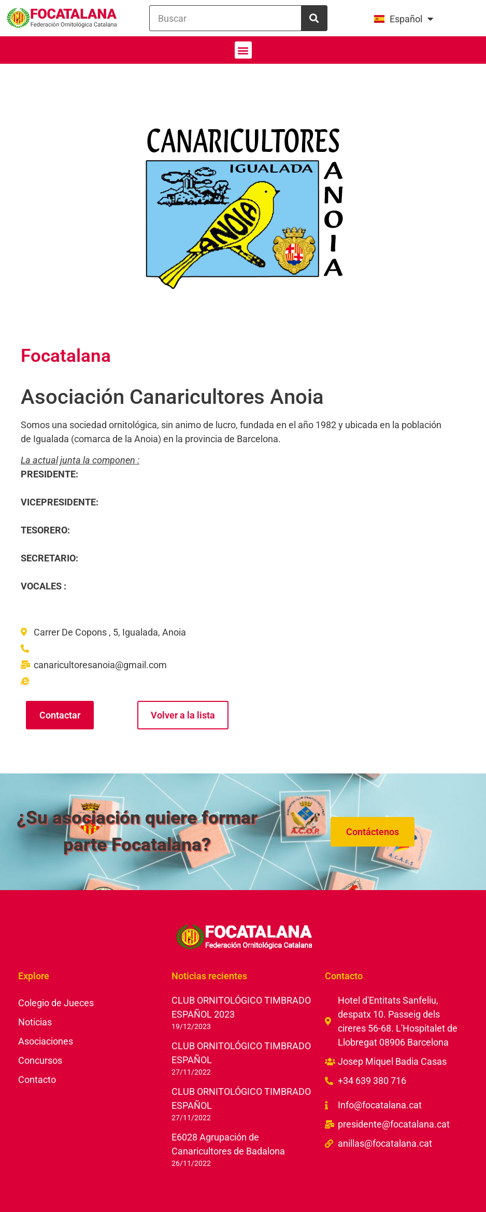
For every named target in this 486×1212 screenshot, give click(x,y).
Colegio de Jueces (56, 1002)
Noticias (35, 1022)
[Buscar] (314, 18)
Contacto (37, 1079)
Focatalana (66, 356)
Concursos (40, 1060)
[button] (243, 50)
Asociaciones (45, 1041)
